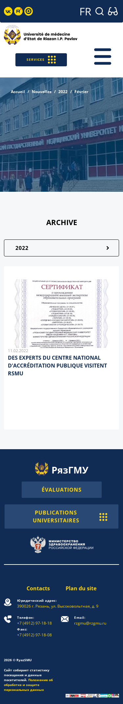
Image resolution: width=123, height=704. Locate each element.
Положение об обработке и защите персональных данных (28, 685)
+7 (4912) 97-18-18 (34, 620)
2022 (63, 91)
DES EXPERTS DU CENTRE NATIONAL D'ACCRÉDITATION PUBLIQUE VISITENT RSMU (57, 365)
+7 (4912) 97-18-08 (34, 632)
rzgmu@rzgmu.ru (90, 620)
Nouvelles (41, 91)
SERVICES (41, 60)
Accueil (18, 91)
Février (81, 91)
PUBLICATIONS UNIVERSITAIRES (70, 516)
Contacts (38, 588)
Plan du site (81, 588)
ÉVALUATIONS (62, 489)
